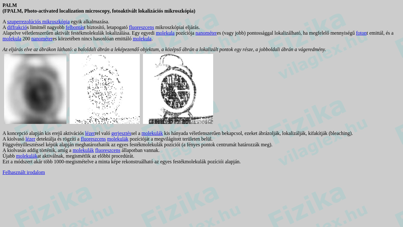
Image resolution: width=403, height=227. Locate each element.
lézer (90, 133)
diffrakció (17, 27)
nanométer (206, 33)
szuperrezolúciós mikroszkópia (38, 21)
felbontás (75, 27)
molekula (165, 33)
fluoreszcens (141, 27)
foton (361, 33)
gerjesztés (121, 133)
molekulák (152, 133)
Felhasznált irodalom (24, 172)
